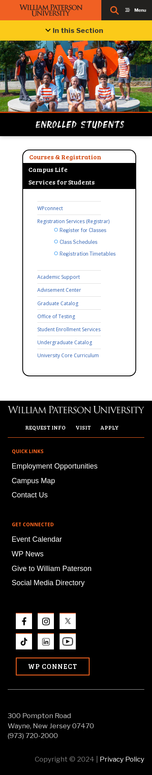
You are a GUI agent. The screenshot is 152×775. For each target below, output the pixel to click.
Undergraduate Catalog (64, 342)
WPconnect (50, 208)
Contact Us (30, 495)
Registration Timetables (88, 254)
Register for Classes (83, 230)
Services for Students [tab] (61, 182)
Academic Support (58, 277)
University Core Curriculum (68, 355)
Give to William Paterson (52, 568)
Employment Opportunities (55, 466)
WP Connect (52, 666)
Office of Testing (56, 316)
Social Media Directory (48, 583)
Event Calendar (37, 539)
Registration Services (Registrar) (73, 221)
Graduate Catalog (57, 303)
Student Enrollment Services (69, 329)
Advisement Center (59, 290)
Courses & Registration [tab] (65, 156)
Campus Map (33, 481)
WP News (28, 554)
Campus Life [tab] (48, 169)
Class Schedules (78, 242)
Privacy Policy (122, 759)
